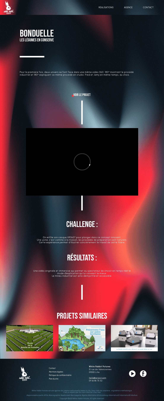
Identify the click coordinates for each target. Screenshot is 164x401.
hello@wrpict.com (97, 378)
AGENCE (128, 7)
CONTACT (148, 7)
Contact (52, 368)
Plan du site (53, 379)
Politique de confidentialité (60, 375)
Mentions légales (56, 372)
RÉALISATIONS (106, 7)
